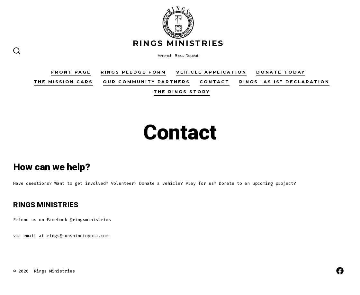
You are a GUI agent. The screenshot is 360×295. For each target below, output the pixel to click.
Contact (215, 81)
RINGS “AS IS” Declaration (284, 81)
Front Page (71, 72)
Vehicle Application (211, 72)
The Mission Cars (63, 81)
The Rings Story (182, 91)
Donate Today (280, 72)
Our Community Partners (146, 81)
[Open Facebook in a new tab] (340, 271)
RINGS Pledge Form (133, 72)
